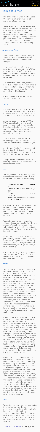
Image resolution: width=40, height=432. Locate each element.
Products (35, 1)
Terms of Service (16, 426)
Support (35, 5)
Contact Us (7, 426)
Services (35, 3)
